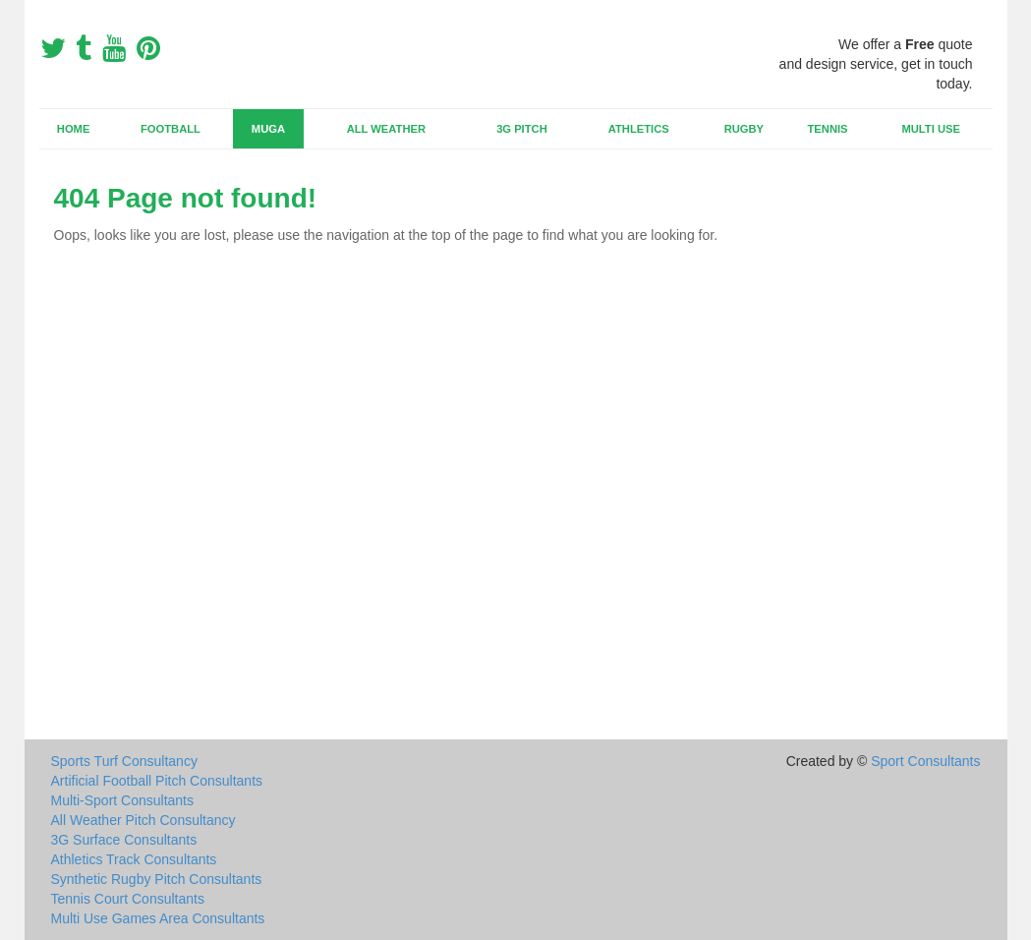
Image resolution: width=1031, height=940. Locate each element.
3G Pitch (521, 129)
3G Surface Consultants (124, 840)
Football (170, 129)
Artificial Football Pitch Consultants (157, 781)
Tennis (828, 129)
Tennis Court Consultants (127, 899)
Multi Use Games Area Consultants (158, 918)
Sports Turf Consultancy (124, 761)
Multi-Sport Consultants (123, 800)
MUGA (268, 129)
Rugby (744, 129)
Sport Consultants (925, 761)
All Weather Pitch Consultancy (143, 820)
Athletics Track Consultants (134, 859)
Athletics (638, 129)
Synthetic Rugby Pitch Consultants (156, 879)
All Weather (386, 129)
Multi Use (930, 129)
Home (73, 129)
